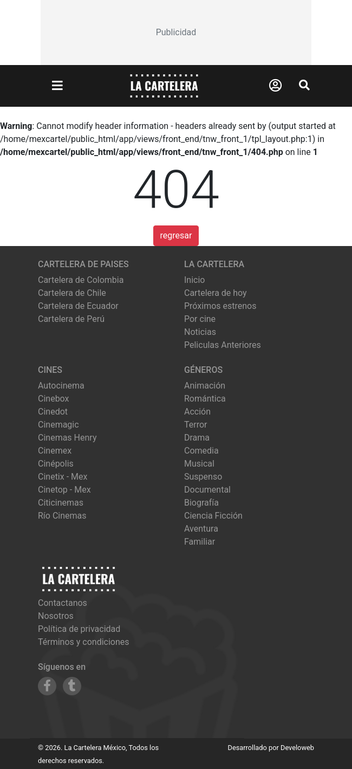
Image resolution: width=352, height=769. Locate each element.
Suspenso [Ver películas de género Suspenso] (203, 476)
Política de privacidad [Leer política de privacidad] (79, 629)
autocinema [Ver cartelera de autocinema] (61, 385)
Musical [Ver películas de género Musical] (199, 463)
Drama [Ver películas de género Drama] (197, 437)
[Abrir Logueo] (275, 85)
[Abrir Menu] (57, 86)
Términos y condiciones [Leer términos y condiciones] (83, 642)
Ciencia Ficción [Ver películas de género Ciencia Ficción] (213, 515)
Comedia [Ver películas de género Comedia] (201, 450)
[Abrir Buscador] (304, 85)
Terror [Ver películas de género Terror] (195, 424)
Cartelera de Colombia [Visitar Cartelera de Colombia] (80, 280)
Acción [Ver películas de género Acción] (197, 411)
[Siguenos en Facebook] (47, 686)
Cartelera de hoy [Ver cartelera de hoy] (215, 293)
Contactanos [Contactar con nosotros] (62, 603)
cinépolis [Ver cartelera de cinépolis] (56, 463)
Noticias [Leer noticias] (200, 332)
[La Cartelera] (164, 85)
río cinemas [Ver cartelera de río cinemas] (62, 515)
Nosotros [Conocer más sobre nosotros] (56, 616)
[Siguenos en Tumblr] (72, 686)
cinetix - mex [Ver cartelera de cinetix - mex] (62, 476)
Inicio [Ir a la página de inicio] (194, 280)
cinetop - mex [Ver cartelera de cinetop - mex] (64, 489)
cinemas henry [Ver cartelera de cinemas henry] (67, 437)
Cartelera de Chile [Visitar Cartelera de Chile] (72, 293)
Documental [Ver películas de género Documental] (207, 489)
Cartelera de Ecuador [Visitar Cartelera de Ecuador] (78, 306)
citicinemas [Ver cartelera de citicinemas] (60, 502)
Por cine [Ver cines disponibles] (200, 319)
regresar (176, 235)
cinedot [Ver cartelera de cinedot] (53, 411)
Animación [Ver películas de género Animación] (204, 385)
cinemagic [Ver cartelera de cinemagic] (58, 424)
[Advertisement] (176, 32)
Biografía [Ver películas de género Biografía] (201, 502)
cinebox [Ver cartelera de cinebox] (53, 398)
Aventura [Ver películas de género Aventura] (201, 529)
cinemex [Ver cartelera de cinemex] (54, 450)
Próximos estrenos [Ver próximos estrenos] (220, 306)
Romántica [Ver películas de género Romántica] (205, 398)
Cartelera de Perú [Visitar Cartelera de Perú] (71, 319)
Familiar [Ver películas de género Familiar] (199, 542)
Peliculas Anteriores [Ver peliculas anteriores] (222, 345)
